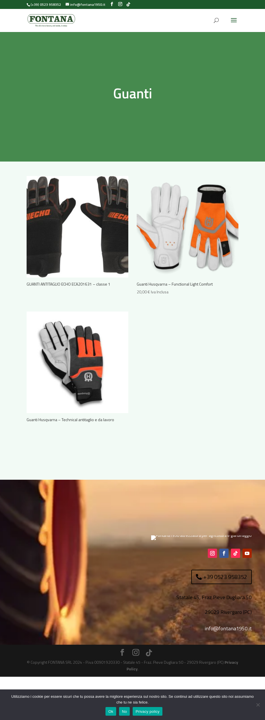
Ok (110, 711)
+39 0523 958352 (225, 620)
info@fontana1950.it (228, 672)
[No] (258, 705)
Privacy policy (148, 711)
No (124, 711)
